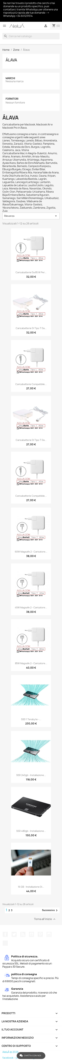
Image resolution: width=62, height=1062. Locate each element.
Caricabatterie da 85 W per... (30, 272)
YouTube (31, 934)
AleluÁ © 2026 (10, 1052)
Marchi (10, 78)
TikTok (5, 943)
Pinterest (40, 934)
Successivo (50, 910)
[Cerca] (31, 36)
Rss (22, 934)
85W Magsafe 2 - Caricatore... (31, 663)
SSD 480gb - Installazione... (31, 830)
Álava (11, 60)
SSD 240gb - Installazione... (31, 775)
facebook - (8, 1057)
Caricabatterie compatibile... (31, 384)
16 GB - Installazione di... (31, 886)
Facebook (5, 934)
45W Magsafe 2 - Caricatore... (31, 607)
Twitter (14, 934)
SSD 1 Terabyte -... (31, 719)
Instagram (49, 934)
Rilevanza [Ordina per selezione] (31, 216)
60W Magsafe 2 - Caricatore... (31, 551)
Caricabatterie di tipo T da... (31, 328)
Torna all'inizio (45, 919)
